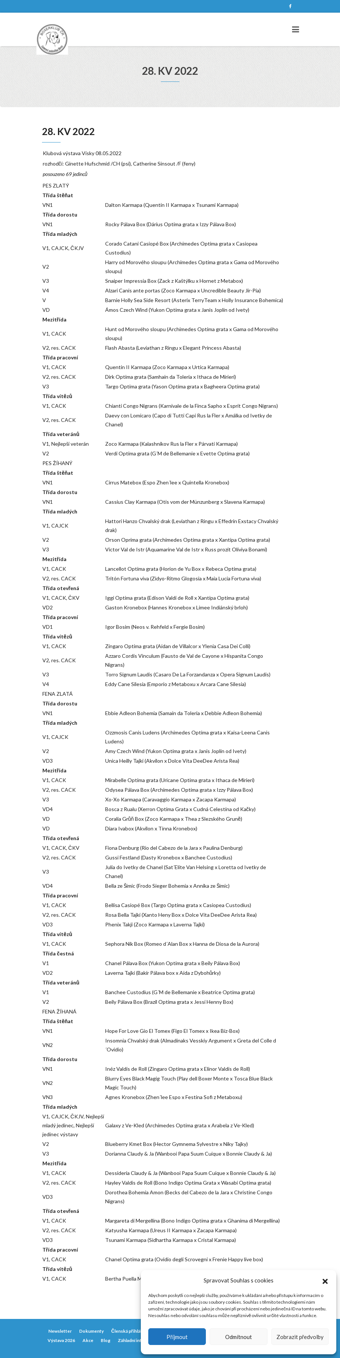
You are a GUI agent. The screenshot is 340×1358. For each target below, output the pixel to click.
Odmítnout (238, 1336)
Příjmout (177, 1336)
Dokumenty (91, 1331)
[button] (325, 1280)
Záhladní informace (137, 1340)
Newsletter (60, 1331)
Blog (105, 1340)
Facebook (290, 6)
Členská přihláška (128, 1331)
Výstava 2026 (61, 1340)
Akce (87, 1340)
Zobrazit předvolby (300, 1336)
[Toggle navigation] (295, 29)
